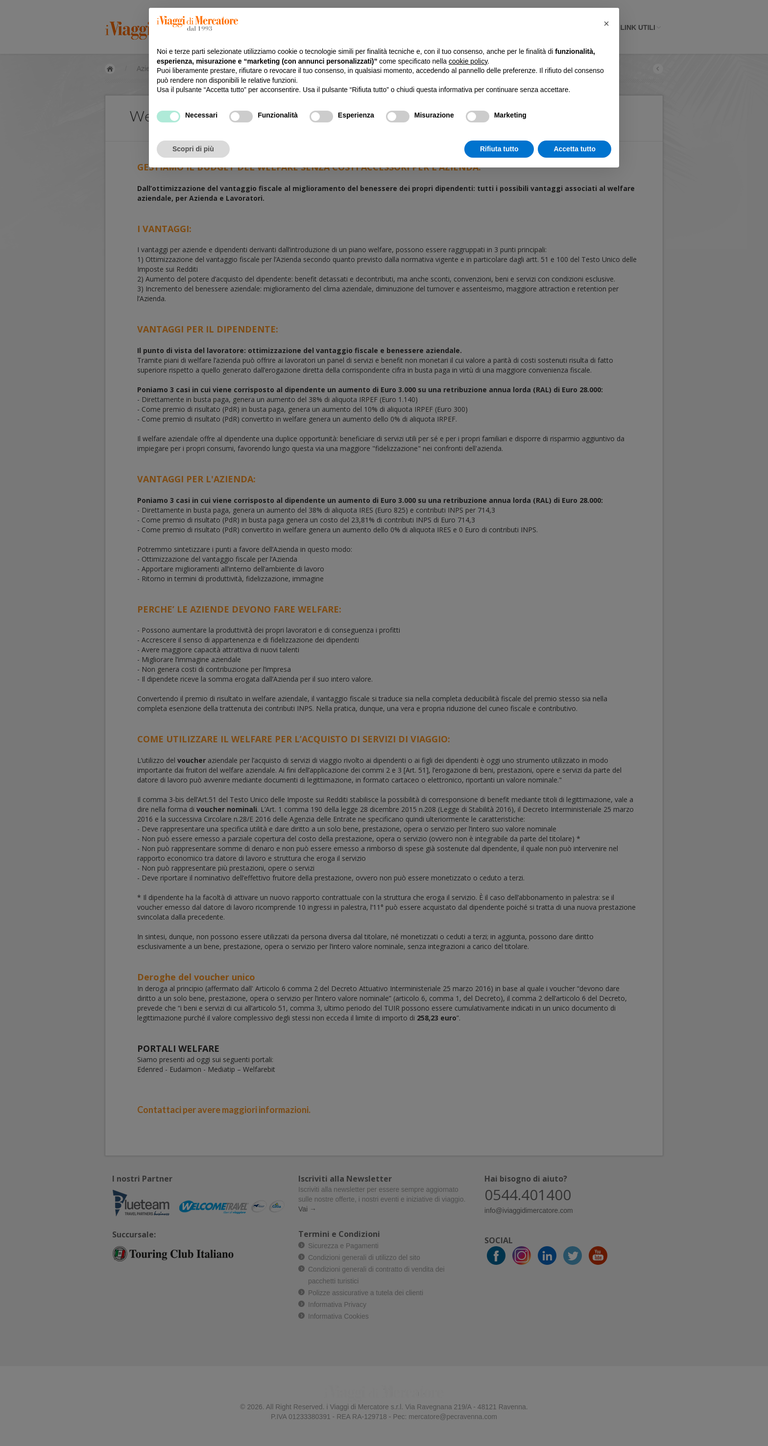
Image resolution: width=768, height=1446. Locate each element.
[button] (606, 23)
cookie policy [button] (468, 61)
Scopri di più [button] (193, 149)
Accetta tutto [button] (574, 149)
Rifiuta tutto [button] (499, 149)
